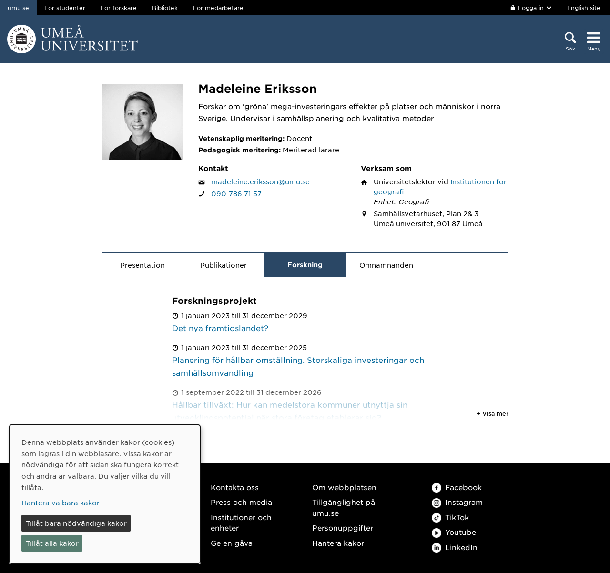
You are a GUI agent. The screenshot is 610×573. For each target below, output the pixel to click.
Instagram (457, 501)
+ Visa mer (492, 413)
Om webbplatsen (344, 487)
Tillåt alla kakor (52, 543)
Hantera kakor (338, 542)
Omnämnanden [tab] (386, 265)
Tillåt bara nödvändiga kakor (76, 523)
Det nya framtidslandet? (220, 327)
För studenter (64, 7)
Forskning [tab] (305, 265)
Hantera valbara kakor (60, 502)
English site (583, 7)
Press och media (241, 501)
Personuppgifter (342, 527)
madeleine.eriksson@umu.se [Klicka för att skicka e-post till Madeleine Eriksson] (260, 181)
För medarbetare (218, 7)
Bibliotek (165, 7)
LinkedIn (455, 547)
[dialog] (105, 494)
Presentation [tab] (142, 265)
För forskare (119, 7)
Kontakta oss (235, 487)
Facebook (457, 487)
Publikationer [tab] (223, 265)
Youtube (454, 531)
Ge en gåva (232, 542)
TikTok (450, 517)
